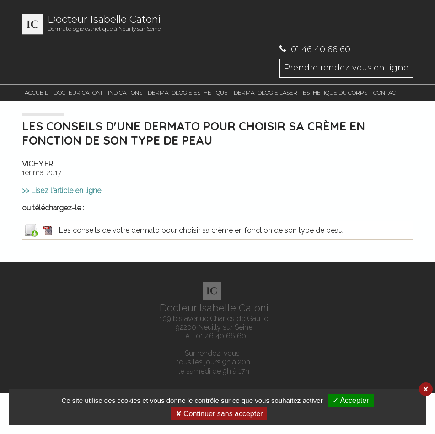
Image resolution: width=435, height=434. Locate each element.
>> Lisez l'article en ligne (61, 190)
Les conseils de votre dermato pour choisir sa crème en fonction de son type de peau (218, 230)
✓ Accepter (351, 400)
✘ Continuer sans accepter (219, 414)
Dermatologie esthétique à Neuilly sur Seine (159, 24)
